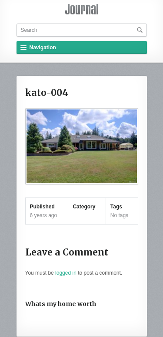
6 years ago (43, 215)
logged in (66, 273)
